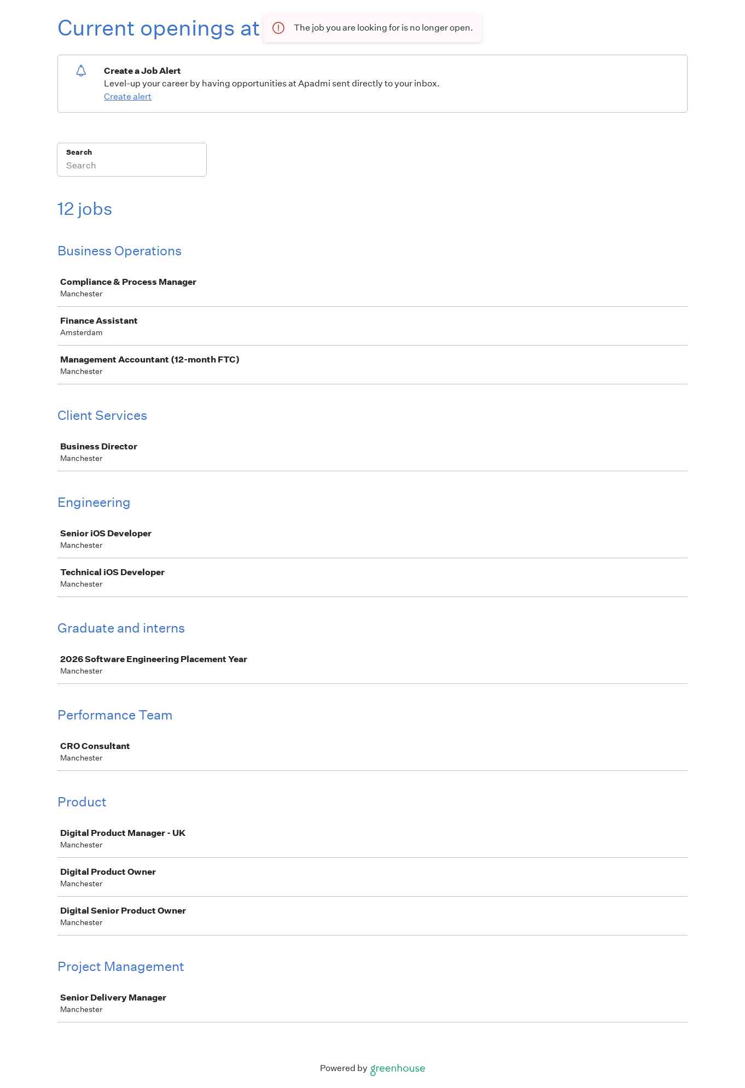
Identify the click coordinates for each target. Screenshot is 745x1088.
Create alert (128, 96)
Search (79, 152)
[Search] (131, 166)
